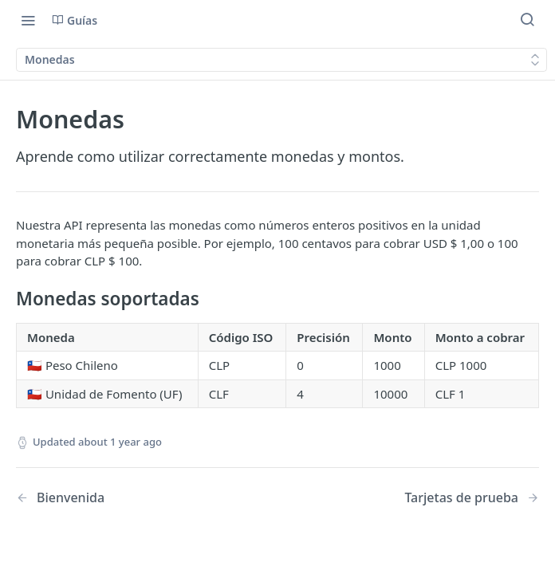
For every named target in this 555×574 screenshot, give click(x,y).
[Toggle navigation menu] (28, 20)
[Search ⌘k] (527, 20)
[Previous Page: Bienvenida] (128, 497)
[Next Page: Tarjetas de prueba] (471, 497)
